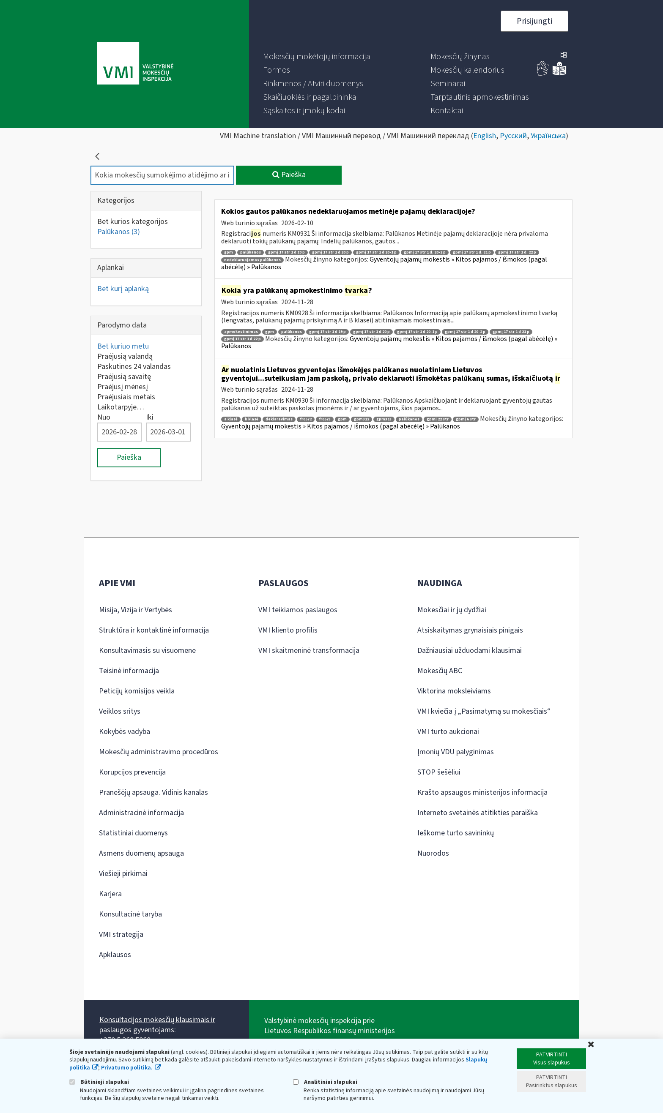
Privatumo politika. (127, 1068)
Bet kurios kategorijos (132, 221)
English (484, 136)
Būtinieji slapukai (99, 1082)
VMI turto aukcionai (448, 731)
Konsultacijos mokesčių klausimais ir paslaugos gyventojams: (157, 1025)
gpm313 (384, 419)
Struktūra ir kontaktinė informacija (154, 630)
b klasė (251, 419)
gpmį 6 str (466, 419)
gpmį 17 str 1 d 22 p (242, 339)
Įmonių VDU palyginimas (455, 752)
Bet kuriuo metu (123, 346)
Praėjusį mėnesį (122, 387)
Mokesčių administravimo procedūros (158, 752)
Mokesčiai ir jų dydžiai (451, 610)
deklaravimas (279, 419)
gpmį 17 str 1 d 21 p (511, 332)
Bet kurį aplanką (123, 289)
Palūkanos (118, 231)
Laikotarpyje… (120, 407)
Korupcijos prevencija (132, 772)
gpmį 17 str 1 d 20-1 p (376, 252)
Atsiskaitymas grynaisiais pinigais (470, 630)
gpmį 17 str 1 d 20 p (330, 252)
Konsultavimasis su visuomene (147, 650)
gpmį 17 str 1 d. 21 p (472, 252)
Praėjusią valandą (125, 356)
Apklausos (115, 954)
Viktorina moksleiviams (454, 691)
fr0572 (306, 419)
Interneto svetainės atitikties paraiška (477, 812)
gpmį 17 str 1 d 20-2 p (465, 332)
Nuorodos (433, 853)
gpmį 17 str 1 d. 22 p (517, 252)
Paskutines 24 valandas (134, 366)
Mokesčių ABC (439, 671)
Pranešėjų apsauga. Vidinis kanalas (153, 792)
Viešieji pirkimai (123, 873)
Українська (548, 136)
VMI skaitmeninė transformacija (308, 650)
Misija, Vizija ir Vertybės (135, 610)
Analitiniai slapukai (325, 1082)
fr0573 (325, 419)
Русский (513, 136)
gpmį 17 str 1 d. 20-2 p (425, 252)
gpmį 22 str (438, 419)
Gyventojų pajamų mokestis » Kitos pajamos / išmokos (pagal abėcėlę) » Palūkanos (384, 263)
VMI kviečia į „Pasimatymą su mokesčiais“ (484, 711)
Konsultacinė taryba (130, 914)
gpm (228, 252)
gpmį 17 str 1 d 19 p (286, 252)
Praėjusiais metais (126, 397)
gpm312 (361, 419)
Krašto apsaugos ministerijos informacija (482, 792)
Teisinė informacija (129, 671)
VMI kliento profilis (288, 630)
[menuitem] (316, 57)
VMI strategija (121, 934)
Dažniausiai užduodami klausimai (469, 650)
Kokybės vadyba (124, 731)
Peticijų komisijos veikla (137, 691)
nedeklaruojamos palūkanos (252, 260)
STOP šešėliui (438, 772)
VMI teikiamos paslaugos (297, 610)
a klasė (231, 419)
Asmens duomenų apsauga (141, 853)
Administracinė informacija (141, 812)
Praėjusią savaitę (124, 376)
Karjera (110, 894)
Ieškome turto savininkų (455, 833)
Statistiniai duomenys (133, 833)
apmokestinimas (241, 332)
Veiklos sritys (119, 711)
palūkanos (250, 252)
